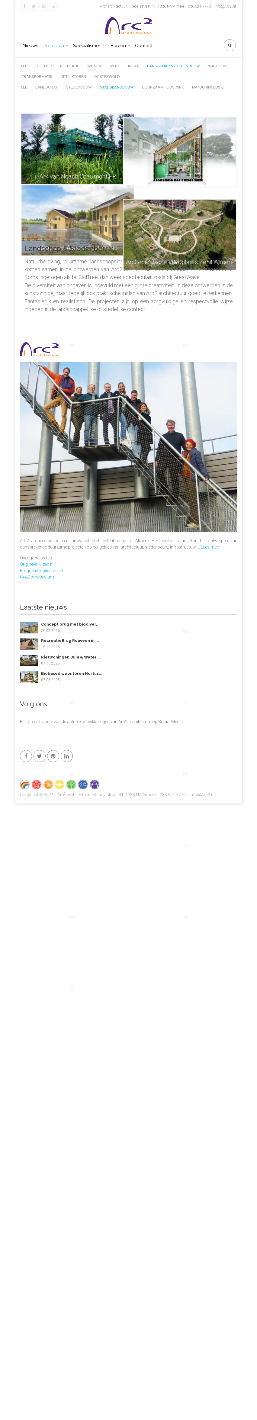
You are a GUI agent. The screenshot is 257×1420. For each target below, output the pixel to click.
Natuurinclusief (209, 87)
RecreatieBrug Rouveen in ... (70, 640)
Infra (133, 66)
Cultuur (43, 66)
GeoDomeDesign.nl (38, 577)
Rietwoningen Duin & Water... (70, 657)
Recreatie (69, 66)
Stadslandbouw (117, 87)
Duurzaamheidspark (163, 87)
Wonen (94, 66)
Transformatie (37, 76)
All (23, 66)
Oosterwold (107, 76)
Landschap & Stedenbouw (173, 66)
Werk (114, 66)
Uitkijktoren (73, 76)
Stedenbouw (79, 87)
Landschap (46, 87)
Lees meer (210, 547)
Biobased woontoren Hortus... (71, 673)
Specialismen (87, 45)
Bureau (118, 45)
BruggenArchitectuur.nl (41, 570)
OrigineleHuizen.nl (36, 564)
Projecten (53, 45)
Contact (144, 45)
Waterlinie (219, 66)
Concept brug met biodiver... (70, 624)
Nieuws (30, 45)
